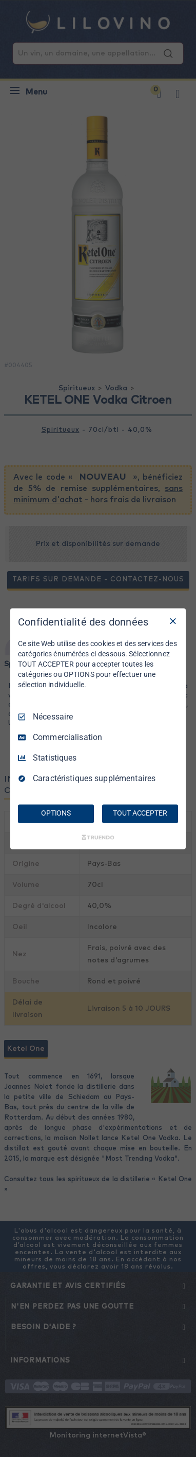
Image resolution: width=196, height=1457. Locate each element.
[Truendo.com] (98, 837)
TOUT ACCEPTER (140, 813)
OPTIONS (56, 813)
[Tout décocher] (173, 621)
